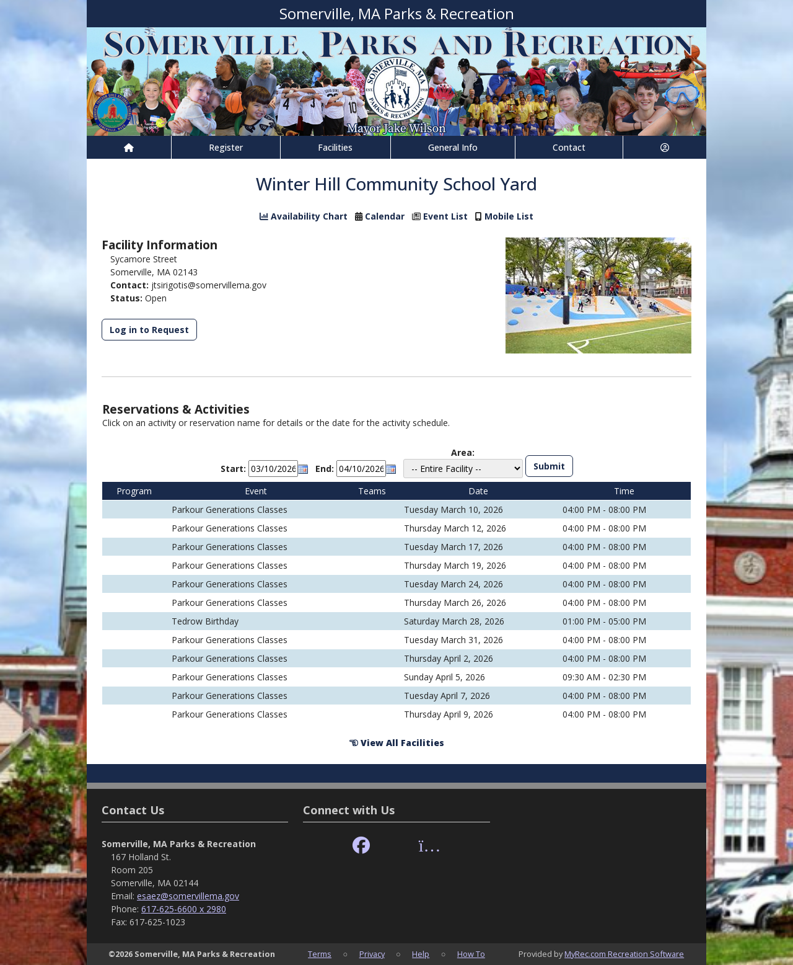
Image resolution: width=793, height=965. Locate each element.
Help (420, 953)
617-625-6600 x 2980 (183, 909)
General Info (453, 147)
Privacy (372, 953)
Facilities (335, 147)
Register (226, 147)
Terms (319, 953)
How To (471, 953)
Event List (445, 216)
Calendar (385, 216)
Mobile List (508, 216)
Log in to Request (149, 330)
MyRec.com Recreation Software (624, 953)
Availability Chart (304, 216)
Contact (569, 147)
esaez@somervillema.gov (188, 896)
